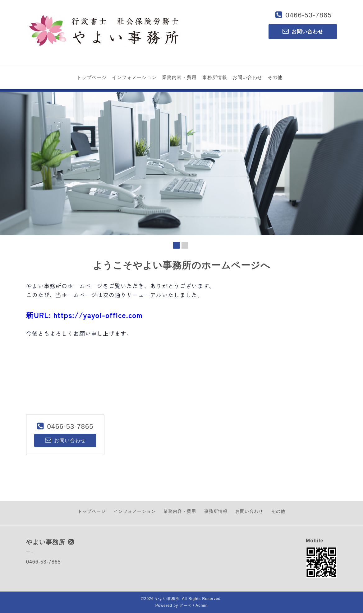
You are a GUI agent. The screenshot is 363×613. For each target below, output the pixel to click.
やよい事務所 (167, 599)
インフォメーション (134, 77)
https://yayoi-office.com (98, 314)
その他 (275, 77)
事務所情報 (214, 77)
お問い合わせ (247, 77)
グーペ (185, 605)
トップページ (92, 77)
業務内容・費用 (179, 77)
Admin (201, 605)
